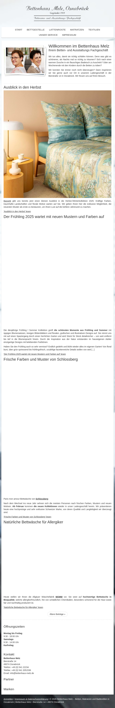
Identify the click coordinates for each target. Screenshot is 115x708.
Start (18, 29)
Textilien (94, 29)
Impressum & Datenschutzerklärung (31, 699)
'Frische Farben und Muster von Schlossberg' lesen (27, 517)
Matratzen (77, 29)
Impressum (69, 35)
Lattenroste (57, 29)
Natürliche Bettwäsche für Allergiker (33, 522)
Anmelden (8, 699)
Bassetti (7, 201)
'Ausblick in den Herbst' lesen (17, 211)
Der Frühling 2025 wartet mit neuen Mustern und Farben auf (54, 217)
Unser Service (48, 35)
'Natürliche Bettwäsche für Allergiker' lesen (23, 607)
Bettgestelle (36, 29)
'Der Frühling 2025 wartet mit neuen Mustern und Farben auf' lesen (35, 354)
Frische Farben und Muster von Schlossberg (41, 359)
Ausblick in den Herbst (22, 87)
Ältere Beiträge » (57, 614)
